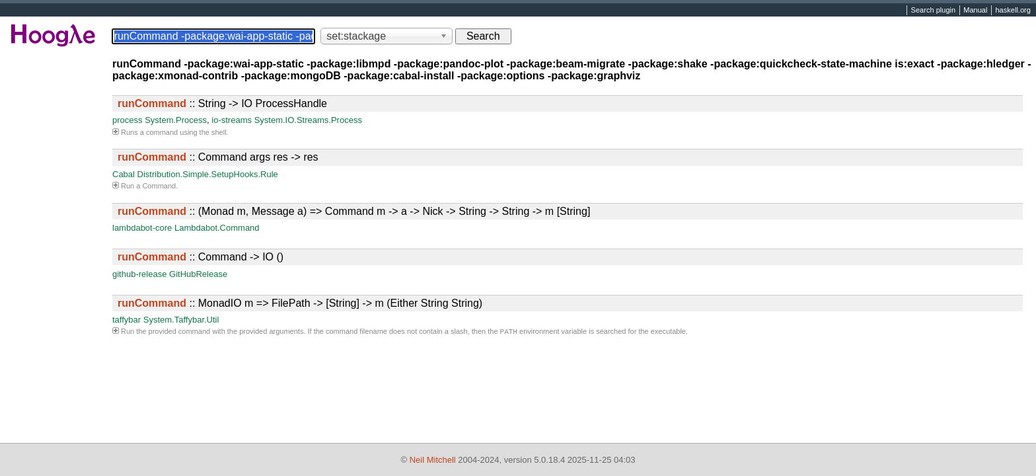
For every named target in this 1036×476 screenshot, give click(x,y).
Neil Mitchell (433, 460)
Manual (975, 11)
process (127, 120)
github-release (139, 274)
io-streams (231, 120)
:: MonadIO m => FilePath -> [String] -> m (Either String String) (300, 303)
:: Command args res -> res (218, 157)
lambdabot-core (142, 228)
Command (159, 186)
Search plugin (933, 11)
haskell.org (1012, 11)
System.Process (176, 120)
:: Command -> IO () (200, 256)
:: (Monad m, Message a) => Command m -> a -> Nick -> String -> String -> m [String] (354, 211)
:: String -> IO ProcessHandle (222, 103)
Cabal (123, 174)
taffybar (126, 320)
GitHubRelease (198, 274)
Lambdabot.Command (217, 228)
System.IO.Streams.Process (308, 120)
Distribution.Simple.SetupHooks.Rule (207, 174)
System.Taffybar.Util (181, 320)
